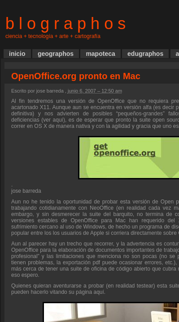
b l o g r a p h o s (65, 23)
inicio (17, 53)
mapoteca (100, 53)
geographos (56, 53)
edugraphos (145, 53)
